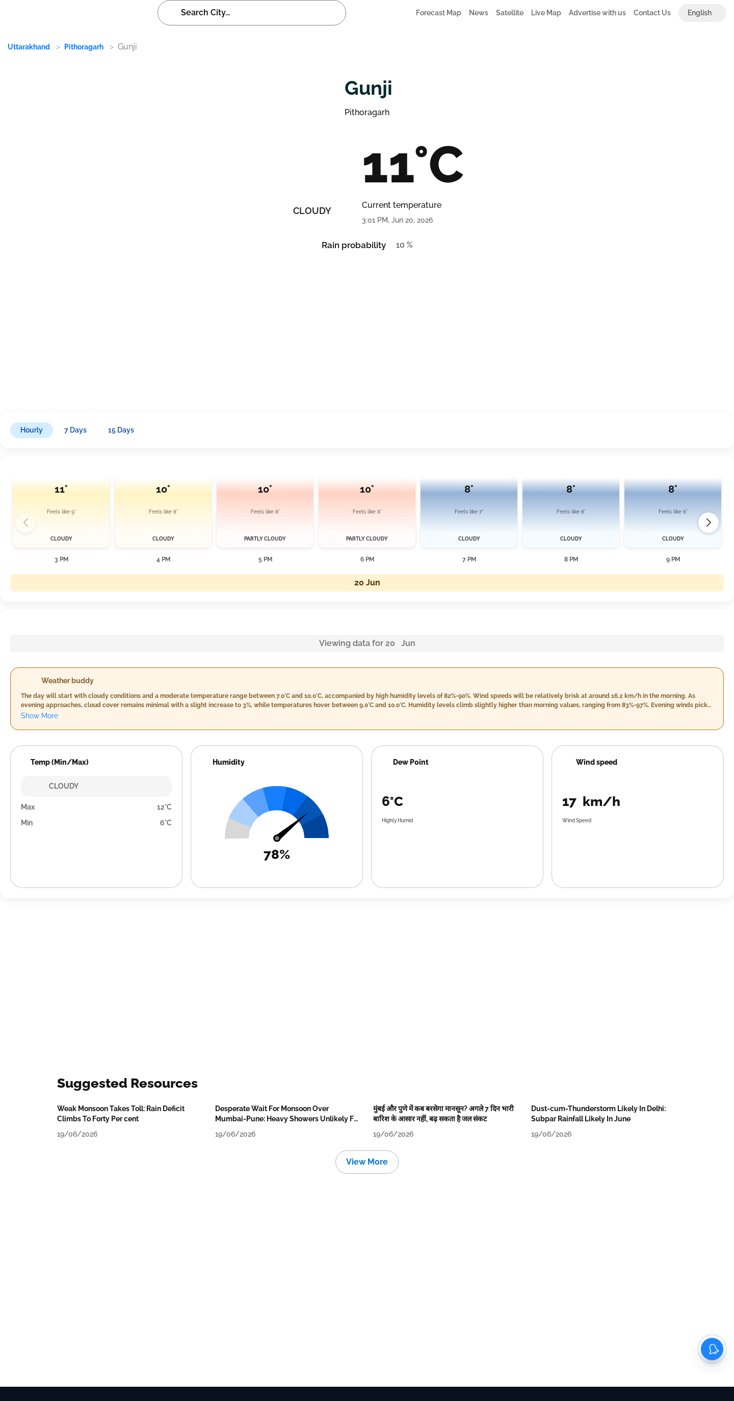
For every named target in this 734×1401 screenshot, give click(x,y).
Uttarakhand (29, 47)
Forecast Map (438, 13)
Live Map (546, 13)
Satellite (509, 13)
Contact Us (652, 13)
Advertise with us (597, 13)
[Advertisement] (311, 328)
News (478, 13)
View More (367, 1162)
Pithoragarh (83, 47)
